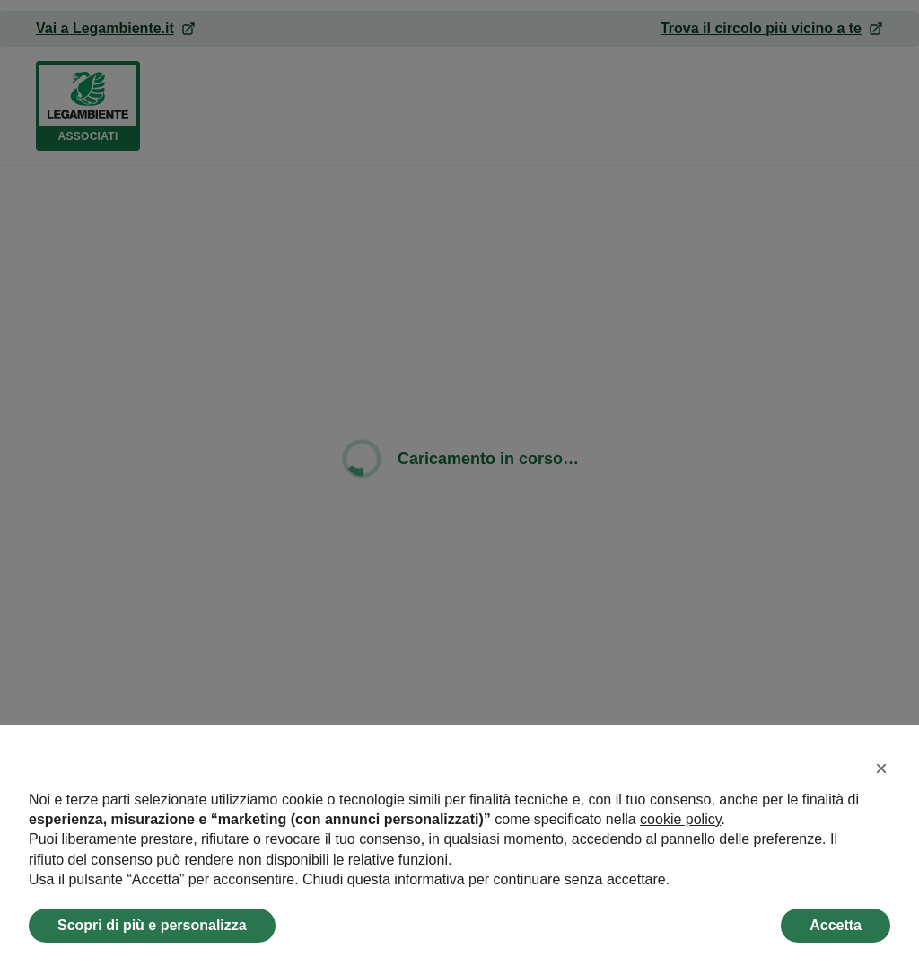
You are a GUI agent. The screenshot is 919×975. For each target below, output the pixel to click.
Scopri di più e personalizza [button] (152, 925)
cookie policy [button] (680, 819)
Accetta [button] (836, 925)
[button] (881, 768)
